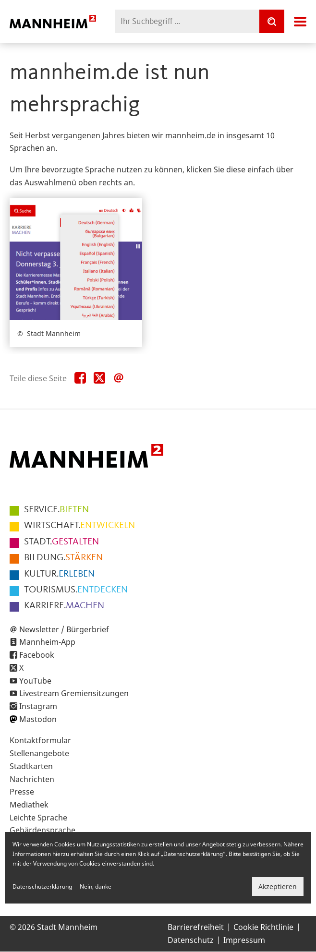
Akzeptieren (277, 886)
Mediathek (29, 804)
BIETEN (56, 510)
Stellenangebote (39, 753)
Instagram (38, 706)
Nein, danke (95, 886)
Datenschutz (191, 940)
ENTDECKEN (76, 590)
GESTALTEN (61, 542)
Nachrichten (32, 779)
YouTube (35, 680)
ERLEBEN (59, 574)
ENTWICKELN (79, 525)
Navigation (300, 21)
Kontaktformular (40, 740)
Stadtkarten (31, 766)
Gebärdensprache (42, 830)
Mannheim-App (47, 642)
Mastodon (38, 719)
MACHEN (64, 606)
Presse (22, 791)
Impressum (244, 940)
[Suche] (271, 21)
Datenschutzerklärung (42, 886)
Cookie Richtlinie (263, 927)
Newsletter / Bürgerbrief (64, 629)
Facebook (36, 655)
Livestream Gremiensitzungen (74, 693)
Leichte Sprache (38, 817)
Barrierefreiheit (196, 927)
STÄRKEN (63, 558)
